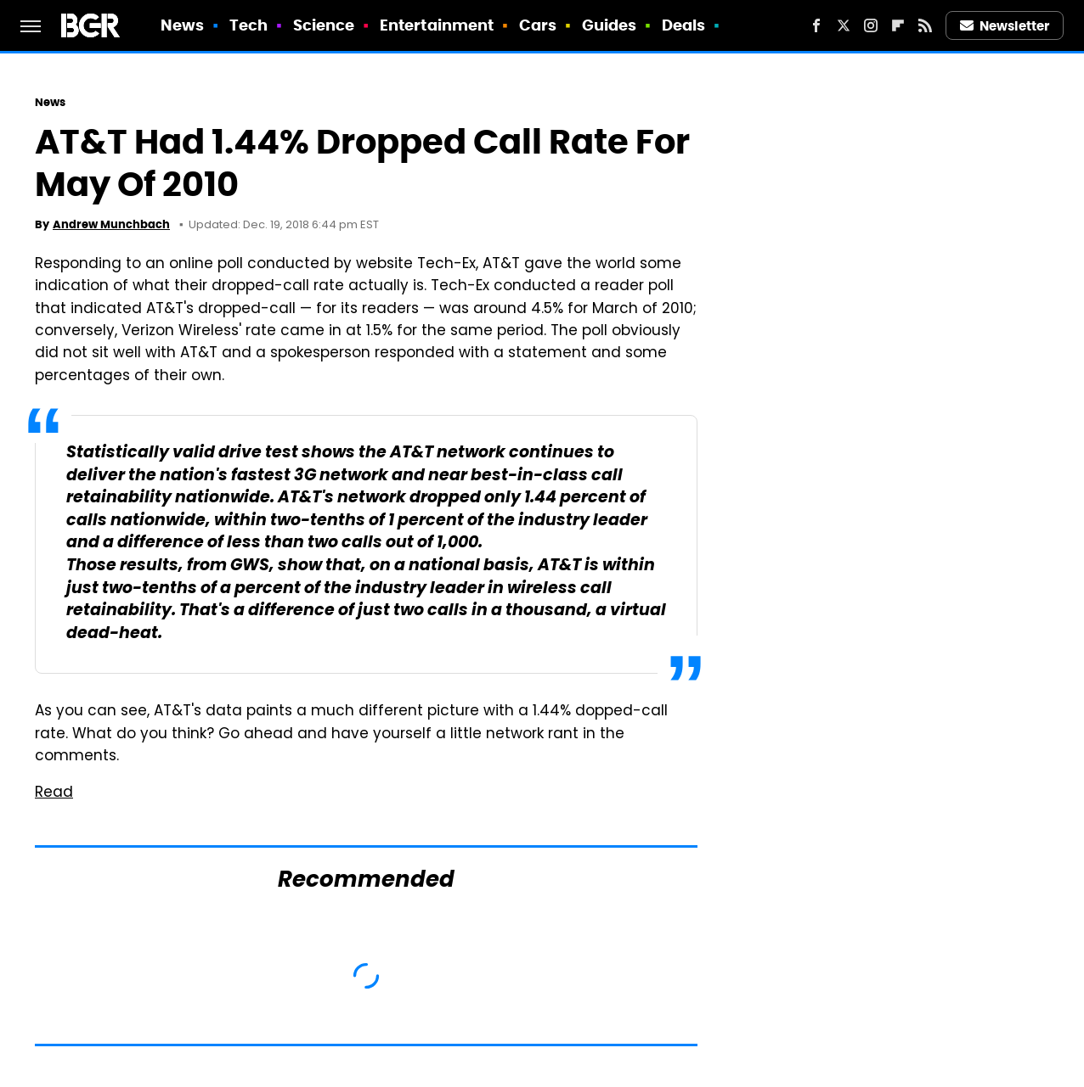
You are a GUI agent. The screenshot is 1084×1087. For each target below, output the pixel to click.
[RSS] (925, 25)
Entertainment (437, 25)
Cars (537, 25)
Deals (684, 25)
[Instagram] (871, 25)
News (182, 25)
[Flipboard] (898, 25)
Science (324, 25)
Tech (248, 25)
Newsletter (1005, 26)
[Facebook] (816, 25)
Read (54, 793)
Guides (609, 25)
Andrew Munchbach (111, 224)
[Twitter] (843, 25)
